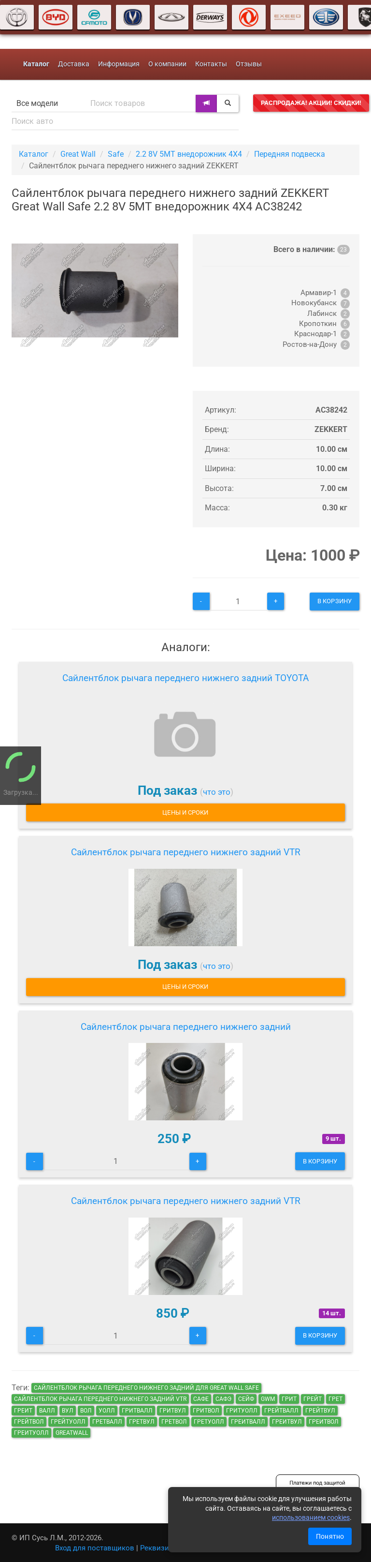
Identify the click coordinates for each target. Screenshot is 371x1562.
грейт (312, 1399)
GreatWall (72, 1432)
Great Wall (78, 154)
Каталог (33, 154)
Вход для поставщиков (94, 1548)
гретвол (174, 1421)
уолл (107, 1410)
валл (47, 1410)
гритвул (172, 1410)
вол (86, 1410)
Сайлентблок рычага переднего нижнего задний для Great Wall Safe (146, 1387)
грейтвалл (281, 1410)
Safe (116, 154)
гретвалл (107, 1421)
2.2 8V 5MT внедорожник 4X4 (189, 154)
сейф (246, 1399)
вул (67, 1410)
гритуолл (241, 1410)
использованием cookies (311, 1517)
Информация (119, 64)
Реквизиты (159, 1548)
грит (289, 1399)
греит (23, 1410)
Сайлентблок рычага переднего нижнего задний (186, 1026)
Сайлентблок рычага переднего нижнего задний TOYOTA (185, 678)
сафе (201, 1399)
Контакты (211, 64)
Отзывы (249, 64)
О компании (167, 64)
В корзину (334, 601)
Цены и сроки (185, 812)
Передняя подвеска (289, 154)
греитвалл (248, 1421)
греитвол (324, 1421)
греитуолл (31, 1432)
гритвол (206, 1410)
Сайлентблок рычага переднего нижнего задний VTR (185, 852)
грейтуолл (68, 1421)
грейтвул (320, 1410)
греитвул (287, 1421)
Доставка (73, 64)
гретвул (142, 1421)
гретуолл (209, 1421)
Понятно (330, 1536)
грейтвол (29, 1421)
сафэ (223, 1399)
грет (335, 1399)
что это (216, 792)
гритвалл (137, 1410)
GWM (268, 1399)
